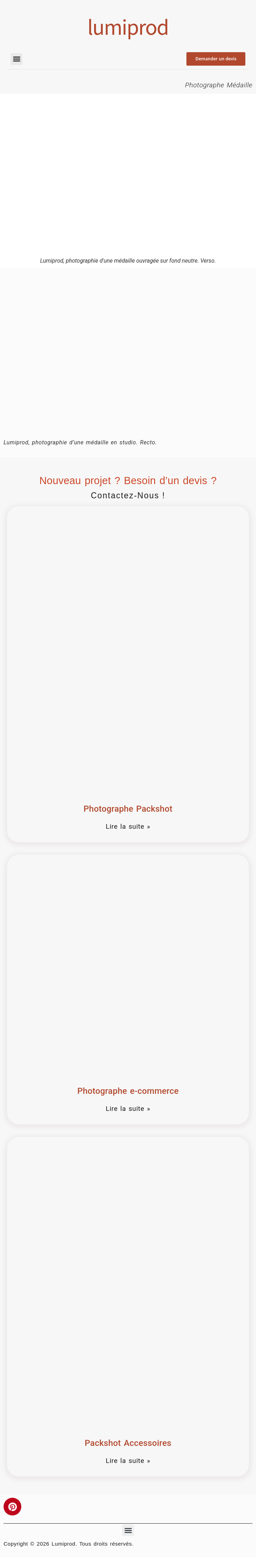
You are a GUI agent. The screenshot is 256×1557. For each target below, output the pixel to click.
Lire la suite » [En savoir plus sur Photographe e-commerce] (128, 1108)
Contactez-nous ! (128, 495)
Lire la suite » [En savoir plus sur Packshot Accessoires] (128, 1461)
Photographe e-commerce (128, 1091)
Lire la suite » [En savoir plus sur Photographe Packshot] (128, 826)
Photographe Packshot (127, 809)
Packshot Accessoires (128, 1443)
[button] (16, 59)
